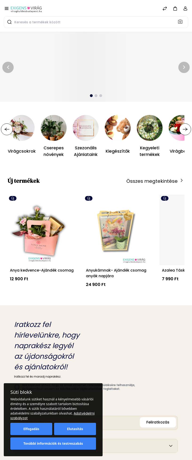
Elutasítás (75, 429)
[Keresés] (181, 21)
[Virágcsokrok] (22, 128)
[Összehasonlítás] (165, 9)
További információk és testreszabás (53, 443)
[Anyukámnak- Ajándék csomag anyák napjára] (118, 230)
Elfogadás (31, 429)
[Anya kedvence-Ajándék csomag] (42, 230)
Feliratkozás (157, 422)
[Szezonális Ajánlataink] (86, 128)
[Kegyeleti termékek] (150, 128)
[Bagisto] (26, 9)
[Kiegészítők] (118, 128)
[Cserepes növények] (54, 128)
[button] (175, 8)
